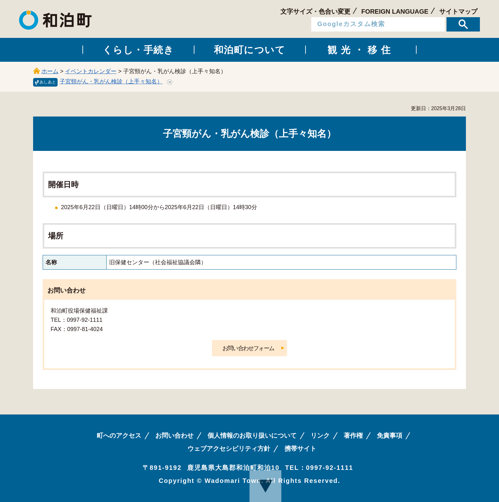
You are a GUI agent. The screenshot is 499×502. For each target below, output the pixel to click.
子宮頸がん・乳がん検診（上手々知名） (111, 81)
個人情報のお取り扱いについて (252, 435)
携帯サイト (300, 448)
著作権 (353, 435)
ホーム (50, 71)
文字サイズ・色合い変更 (315, 11)
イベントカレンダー (90, 71)
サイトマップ (458, 11)
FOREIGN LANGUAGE (394, 11)
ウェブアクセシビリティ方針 (228, 448)
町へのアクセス (119, 435)
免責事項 (389, 435)
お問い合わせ (174, 435)
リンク (320, 435)
